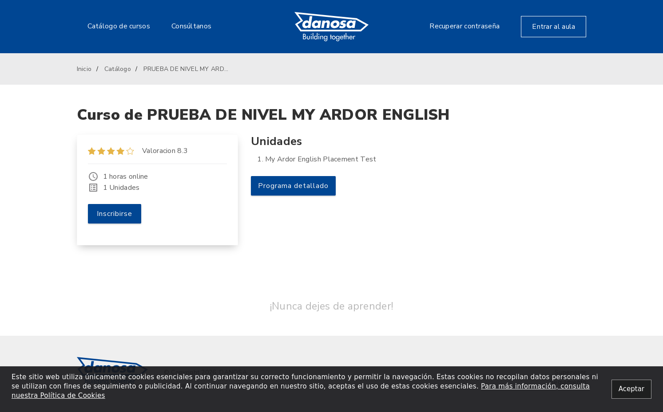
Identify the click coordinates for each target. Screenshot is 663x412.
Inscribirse (114, 214)
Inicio (84, 69)
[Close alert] (631, 389)
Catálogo (117, 69)
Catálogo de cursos (118, 26)
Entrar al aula (553, 26)
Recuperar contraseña (464, 26)
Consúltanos (191, 26)
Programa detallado (293, 186)
